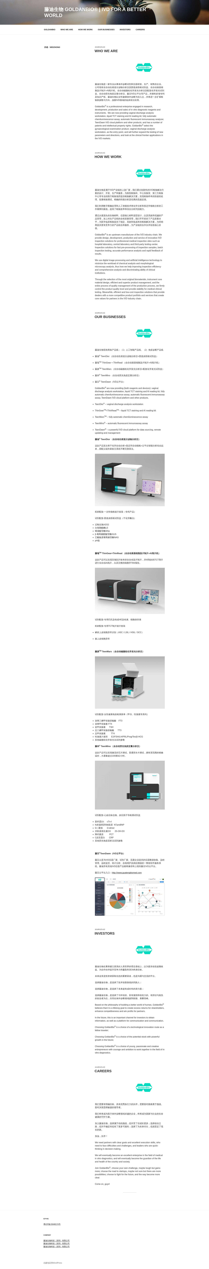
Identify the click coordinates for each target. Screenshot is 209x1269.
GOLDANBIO (49, 29)
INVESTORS (125, 29)
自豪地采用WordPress (52, 1263)
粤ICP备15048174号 (52, 1224)
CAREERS (140, 29)
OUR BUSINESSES (106, 29)
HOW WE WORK (85, 29)
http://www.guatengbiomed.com (127, 873)
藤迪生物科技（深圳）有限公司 (56, 1240)
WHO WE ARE (67, 29)
